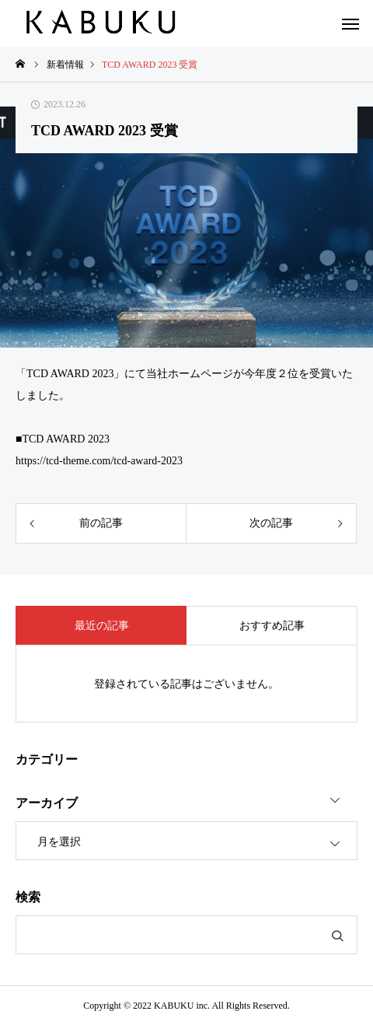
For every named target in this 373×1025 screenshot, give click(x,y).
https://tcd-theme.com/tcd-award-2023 (99, 461)
